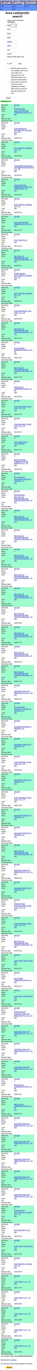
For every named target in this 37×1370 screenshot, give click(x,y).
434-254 (17, 105)
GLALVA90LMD (19, 495)
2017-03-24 (18, 246)
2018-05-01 (18, 265)
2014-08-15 (18, 175)
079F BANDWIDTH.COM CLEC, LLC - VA (22, 312)
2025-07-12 (18, 450)
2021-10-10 (18, 931)
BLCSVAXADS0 (19, 477)
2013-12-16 (18, 230)
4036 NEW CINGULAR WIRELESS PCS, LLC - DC (23, 692)
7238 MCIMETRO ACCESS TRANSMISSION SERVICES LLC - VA (24, 167)
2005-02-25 (18, 1114)
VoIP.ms (13, 1360)
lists (1, 9)
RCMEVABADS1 (20, 274)
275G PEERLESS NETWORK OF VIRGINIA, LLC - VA (23, 130)
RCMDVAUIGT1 (19, 1210)
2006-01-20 (18, 699)
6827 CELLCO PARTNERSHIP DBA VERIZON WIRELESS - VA (23, 257)
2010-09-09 (18, 319)
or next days (14, 63)
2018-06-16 (18, 156)
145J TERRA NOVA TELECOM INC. (21, 443)
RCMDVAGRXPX (20, 1012)
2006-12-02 (18, 681)
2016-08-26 (18, 770)
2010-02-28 (18, 414)
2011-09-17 (18, 432)
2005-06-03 (18, 623)
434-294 (17, 491)
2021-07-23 (18, 1352)
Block (11, 33)
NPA (12, 25)
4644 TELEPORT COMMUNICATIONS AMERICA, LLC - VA (21, 461)
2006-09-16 (18, 662)
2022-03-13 (18, 968)
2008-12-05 (18, 805)
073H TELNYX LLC (20, 240)
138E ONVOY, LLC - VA (22, 1282)
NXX (12, 29)
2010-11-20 (18, 358)
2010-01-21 (18, 338)
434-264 (17, 270)
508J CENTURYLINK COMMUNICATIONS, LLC (23, 111)
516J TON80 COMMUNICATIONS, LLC (23, 979)
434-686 (17, 1206)
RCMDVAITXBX (19, 904)
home (2, 6)
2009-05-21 (18, 301)
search (27, 6)
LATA (9, 46)
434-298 (17, 703)
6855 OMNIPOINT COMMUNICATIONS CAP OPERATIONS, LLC (23, 187)
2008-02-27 (18, 1094)
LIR (8, 50)
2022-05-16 (18, 951)
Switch (15, 53)
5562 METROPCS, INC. (22, 1230)
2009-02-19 (18, 878)
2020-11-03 (18, 1288)
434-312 (17, 900)
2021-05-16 (18, 1236)
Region (9, 41)
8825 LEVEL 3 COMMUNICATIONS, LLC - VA (23, 388)
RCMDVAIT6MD (19, 109)
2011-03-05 (18, 396)
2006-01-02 (18, 642)
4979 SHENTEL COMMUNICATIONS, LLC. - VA (23, 350)
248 (15, 114)
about (14, 6)
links (14, 9)
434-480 (17, 1008)
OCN (9, 37)
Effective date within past (15, 58)
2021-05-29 (18, 1254)
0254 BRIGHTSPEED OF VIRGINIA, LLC (22, 480)
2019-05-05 (18, 1272)
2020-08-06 (18, 1304)
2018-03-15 (18, 138)
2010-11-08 (18, 377)
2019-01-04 (18, 194)
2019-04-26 (18, 469)
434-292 (17, 473)
